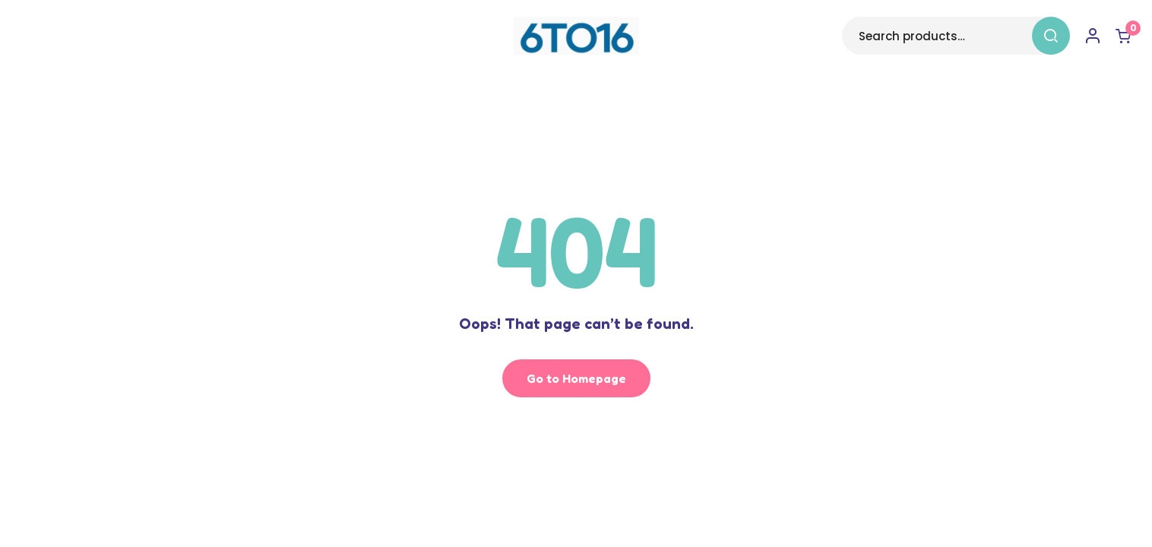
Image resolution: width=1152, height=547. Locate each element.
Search (1051, 36)
